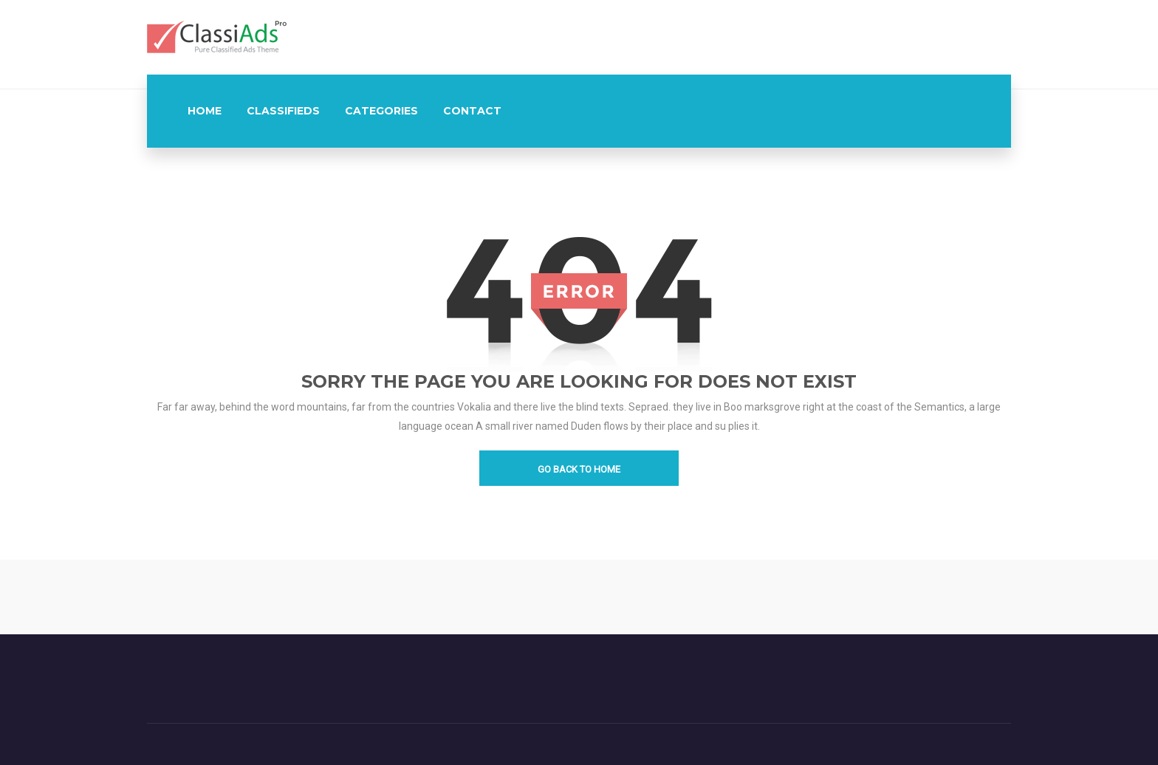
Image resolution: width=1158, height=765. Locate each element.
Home (205, 110)
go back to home (579, 469)
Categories (381, 110)
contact (472, 110)
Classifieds (283, 110)
